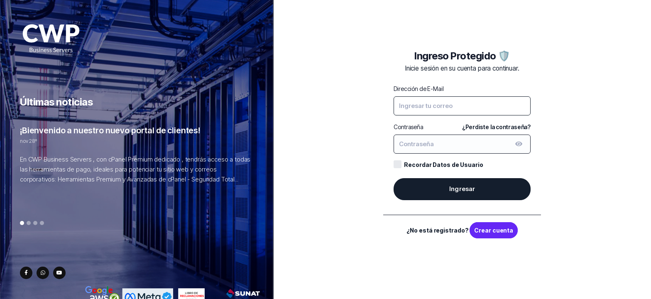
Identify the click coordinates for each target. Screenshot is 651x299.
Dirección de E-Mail (418, 88)
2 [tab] (28, 223)
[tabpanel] (136, 159)
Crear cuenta (493, 230)
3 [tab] (35, 223)
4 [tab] (42, 223)
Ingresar (462, 189)
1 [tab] (22, 223)
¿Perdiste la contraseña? (496, 126)
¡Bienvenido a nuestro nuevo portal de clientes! (110, 130)
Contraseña (408, 126)
